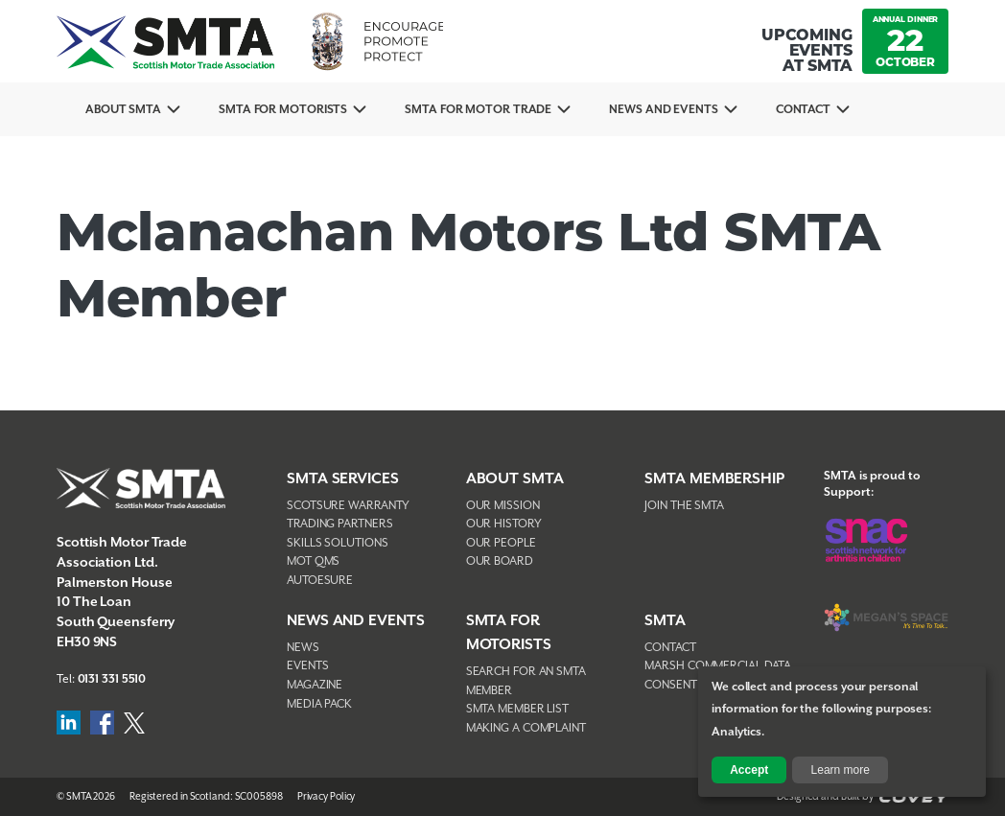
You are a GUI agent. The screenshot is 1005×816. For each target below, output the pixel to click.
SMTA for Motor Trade (478, 110)
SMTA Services (343, 479)
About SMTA (123, 110)
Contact (803, 110)
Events (307, 666)
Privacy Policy (326, 797)
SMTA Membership (714, 479)
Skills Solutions (337, 543)
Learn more (840, 770)
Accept (749, 770)
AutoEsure (320, 580)
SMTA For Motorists (283, 110)
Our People (501, 543)
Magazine (314, 685)
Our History (504, 524)
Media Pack (319, 704)
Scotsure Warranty (348, 506)
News (303, 648)
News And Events (663, 110)
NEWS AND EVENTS (356, 621)
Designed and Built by (862, 797)
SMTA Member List (517, 709)
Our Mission (503, 506)
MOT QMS (313, 561)
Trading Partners (339, 524)
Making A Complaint (526, 728)
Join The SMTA (684, 506)
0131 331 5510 (112, 679)
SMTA (665, 621)
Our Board (499, 561)
